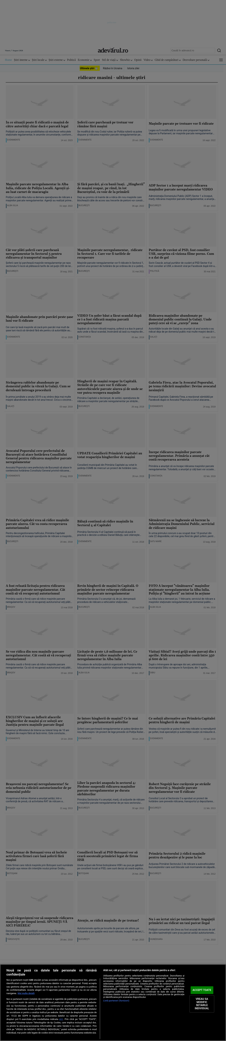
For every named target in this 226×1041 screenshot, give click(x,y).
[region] (113, 1002)
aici (61, 1019)
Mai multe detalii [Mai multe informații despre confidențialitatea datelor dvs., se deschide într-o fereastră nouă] (26, 993)
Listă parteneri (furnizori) (116, 1000)
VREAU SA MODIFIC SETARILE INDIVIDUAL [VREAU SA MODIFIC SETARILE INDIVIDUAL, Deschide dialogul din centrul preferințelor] (202, 1003)
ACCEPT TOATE (202, 990)
